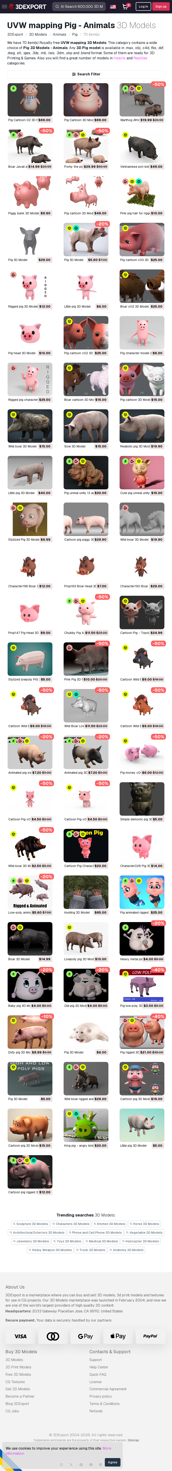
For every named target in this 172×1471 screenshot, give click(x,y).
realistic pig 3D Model (136, 446)
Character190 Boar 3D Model (141, 586)
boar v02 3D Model (134, 306)
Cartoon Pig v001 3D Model (84, 819)
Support (95, 1359)
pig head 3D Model (21, 353)
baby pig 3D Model (21, 1006)
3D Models (14, 1359)
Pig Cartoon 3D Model (80, 120)
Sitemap (133, 1440)
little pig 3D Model (77, 306)
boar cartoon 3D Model (81, 400)
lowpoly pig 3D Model (80, 959)
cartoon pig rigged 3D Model (29, 1192)
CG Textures (15, 1382)
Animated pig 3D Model (80, 773)
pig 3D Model (17, 260)
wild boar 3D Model (22, 446)
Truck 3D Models (90, 1250)
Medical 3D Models (101, 1241)
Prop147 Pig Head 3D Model (28, 633)
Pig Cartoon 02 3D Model (26, 120)
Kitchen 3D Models (110, 1224)
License (95, 1382)
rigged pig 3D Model (23, 306)
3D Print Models (18, 1367)
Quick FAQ (97, 1374)
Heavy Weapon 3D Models (50, 1250)
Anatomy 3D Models (126, 1250)
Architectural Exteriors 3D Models (36, 1233)
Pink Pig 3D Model (77, 679)
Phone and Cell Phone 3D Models (95, 1233)
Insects (120, 58)
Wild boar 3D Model (134, 540)
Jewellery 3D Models (31, 1241)
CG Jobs (12, 1411)
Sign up (161, 6)
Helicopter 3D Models (140, 1241)
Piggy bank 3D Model (23, 213)
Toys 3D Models (67, 1241)
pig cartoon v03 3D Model (139, 260)
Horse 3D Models (144, 1224)
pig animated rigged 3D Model (141, 912)
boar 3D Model (19, 959)
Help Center (98, 1367)
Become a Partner (20, 1396)
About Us (15, 1287)
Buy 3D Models (21, 1352)
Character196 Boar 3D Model (29, 586)
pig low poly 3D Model (136, 1006)
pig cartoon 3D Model (80, 213)
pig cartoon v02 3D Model (83, 353)
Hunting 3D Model (77, 912)
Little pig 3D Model (21, 493)
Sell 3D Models (17, 1389)
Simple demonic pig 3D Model (141, 819)
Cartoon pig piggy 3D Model (84, 540)
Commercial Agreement (108, 1389)
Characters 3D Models (71, 1224)
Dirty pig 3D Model (21, 1052)
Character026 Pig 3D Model (140, 866)
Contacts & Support (110, 1352)
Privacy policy (100, 1396)
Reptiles (140, 58)
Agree (112, 1462)
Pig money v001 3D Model (139, 773)
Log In (143, 6)
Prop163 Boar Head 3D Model (85, 586)
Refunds (96, 1411)
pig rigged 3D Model (134, 1052)
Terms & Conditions (104, 1403)
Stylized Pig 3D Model (24, 540)
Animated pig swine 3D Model (29, 773)
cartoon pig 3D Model (136, 1099)
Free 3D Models (18, 1374)
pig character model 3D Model (142, 353)
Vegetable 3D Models (144, 1233)
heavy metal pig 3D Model (139, 959)
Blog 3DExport (17, 1403)
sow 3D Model (74, 446)
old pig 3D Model (76, 1006)
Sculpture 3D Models (30, 1224)
